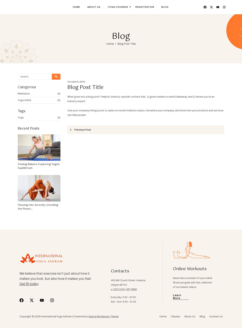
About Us (93, 7)
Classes (175, 316)
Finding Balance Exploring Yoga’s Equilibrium (39, 166)
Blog (164, 7)
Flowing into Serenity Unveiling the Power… (38, 207)
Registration (144, 7)
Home (76, 7)
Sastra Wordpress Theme (103, 316)
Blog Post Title (126, 44)
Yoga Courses (119, 7)
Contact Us (216, 316)
